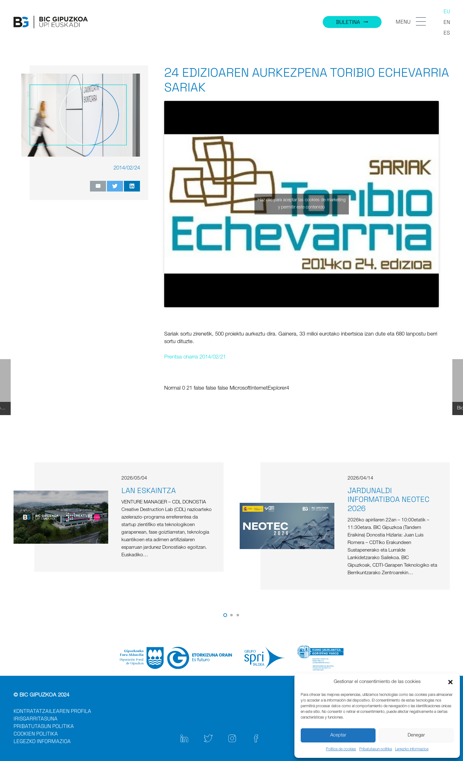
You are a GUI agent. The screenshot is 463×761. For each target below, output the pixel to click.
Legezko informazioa (411, 749)
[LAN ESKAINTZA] (61, 494)
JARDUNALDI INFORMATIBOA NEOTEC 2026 (388, 499)
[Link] (51, 22)
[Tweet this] (115, 186)
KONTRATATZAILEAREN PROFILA (52, 711)
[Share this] (132, 186)
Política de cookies (341, 749)
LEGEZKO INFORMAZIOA (42, 741)
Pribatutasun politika (375, 749)
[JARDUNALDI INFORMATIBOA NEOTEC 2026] (287, 506)
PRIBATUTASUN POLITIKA (44, 726)
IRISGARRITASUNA (36, 718)
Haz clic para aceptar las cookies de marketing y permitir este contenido (302, 204)
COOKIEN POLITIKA (36, 733)
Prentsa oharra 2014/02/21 (195, 357)
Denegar (416, 735)
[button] (450, 682)
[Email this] (98, 186)
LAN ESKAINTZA (148, 490)
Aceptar (338, 735)
